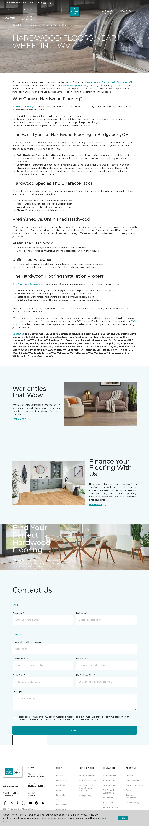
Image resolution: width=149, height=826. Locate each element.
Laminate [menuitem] (60, 795)
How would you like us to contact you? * (30, 642)
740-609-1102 (44, 5)
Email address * (83, 659)
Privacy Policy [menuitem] (132, 802)
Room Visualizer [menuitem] (87, 775)
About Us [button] (10, 20)
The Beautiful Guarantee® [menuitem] (109, 791)
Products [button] (10, 11)
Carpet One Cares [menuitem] (134, 785)
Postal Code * (18, 675)
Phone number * (20, 659)
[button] (98, 21)
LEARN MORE (21, 419)
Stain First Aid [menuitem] (109, 780)
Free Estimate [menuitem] (63, 805)
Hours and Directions (106, 14)
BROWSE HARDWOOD (26, 573)
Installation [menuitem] (108, 802)
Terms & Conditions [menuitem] (131, 796)
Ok (123, 818)
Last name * (81, 613)
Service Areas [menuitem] (132, 780)
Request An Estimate (126, 14)
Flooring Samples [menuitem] (87, 780)
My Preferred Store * (85, 675)
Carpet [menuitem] (59, 790)
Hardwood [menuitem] (61, 785)
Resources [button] (27, 11)
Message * (17, 692)
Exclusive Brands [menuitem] (111, 807)
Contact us (18, 334)
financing (109, 318)
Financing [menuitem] (61, 810)
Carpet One (18, 25)
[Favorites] (101, 21)
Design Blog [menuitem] (85, 795)
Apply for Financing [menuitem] (27, 20)
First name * (18, 613)
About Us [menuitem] (130, 775)
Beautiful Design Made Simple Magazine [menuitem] (87, 788)
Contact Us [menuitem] (131, 790)
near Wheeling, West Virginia (76, 85)
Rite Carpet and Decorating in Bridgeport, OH (108, 82)
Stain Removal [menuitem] (109, 775)
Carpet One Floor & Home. (23, 809)
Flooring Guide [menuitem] (110, 785)
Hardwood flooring (22, 106)
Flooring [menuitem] (60, 775)
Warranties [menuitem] (108, 798)
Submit (74, 730)
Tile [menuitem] (58, 800)
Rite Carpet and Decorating (27, 284)
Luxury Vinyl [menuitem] (62, 780)
